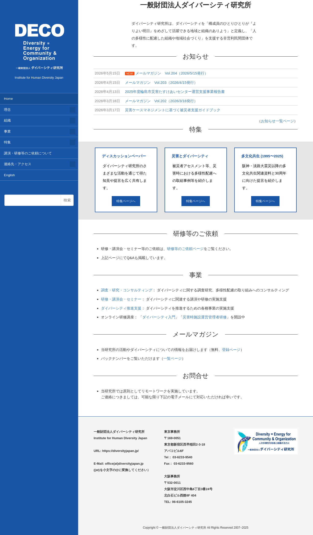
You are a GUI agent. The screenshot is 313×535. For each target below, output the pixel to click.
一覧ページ (172, 358)
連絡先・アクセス (17, 164)
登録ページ (231, 350)
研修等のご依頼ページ (185, 249)
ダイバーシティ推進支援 (121, 308)
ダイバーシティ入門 (158, 317)
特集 (7, 142)
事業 (7, 131)
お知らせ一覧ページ (277, 121)
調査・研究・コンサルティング (126, 290)
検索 (67, 200)
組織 (7, 120)
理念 (7, 110)
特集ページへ (125, 201)
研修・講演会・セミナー (121, 299)
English (9, 175)
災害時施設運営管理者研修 (205, 317)
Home (8, 98)
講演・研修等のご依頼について (28, 153)
